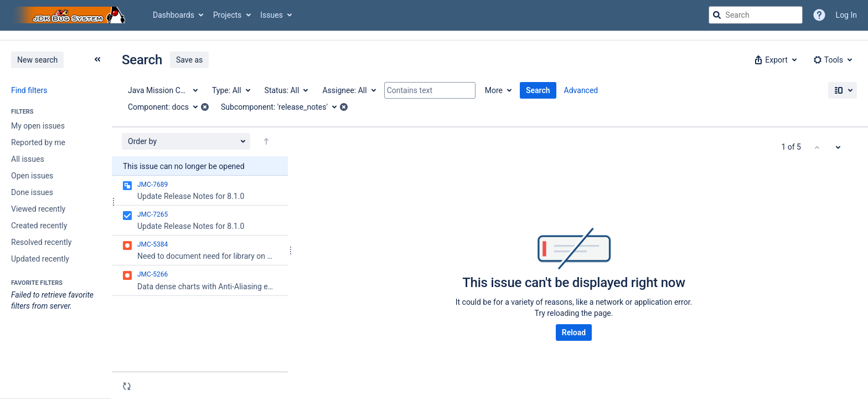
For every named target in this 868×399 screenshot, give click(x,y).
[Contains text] (430, 90)
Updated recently (40, 258)
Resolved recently (41, 242)
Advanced (581, 90)
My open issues (38, 125)
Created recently (39, 225)
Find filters (29, 90)
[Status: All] (286, 90)
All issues (27, 159)
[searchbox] (756, 15)
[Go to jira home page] (71, 15)
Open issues (32, 175)
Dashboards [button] (173, 15)
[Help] (819, 15)
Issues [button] (271, 15)
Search (538, 90)
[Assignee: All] (348, 90)
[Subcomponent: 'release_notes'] (282, 107)
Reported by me (38, 142)
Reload (574, 332)
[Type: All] (230, 90)
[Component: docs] (166, 107)
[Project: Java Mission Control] (162, 90)
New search (37, 59)
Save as (189, 59)
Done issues (32, 192)
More (494, 90)
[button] (774, 60)
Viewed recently (38, 208)
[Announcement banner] (434, 35)
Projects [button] (227, 15)
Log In (846, 15)
